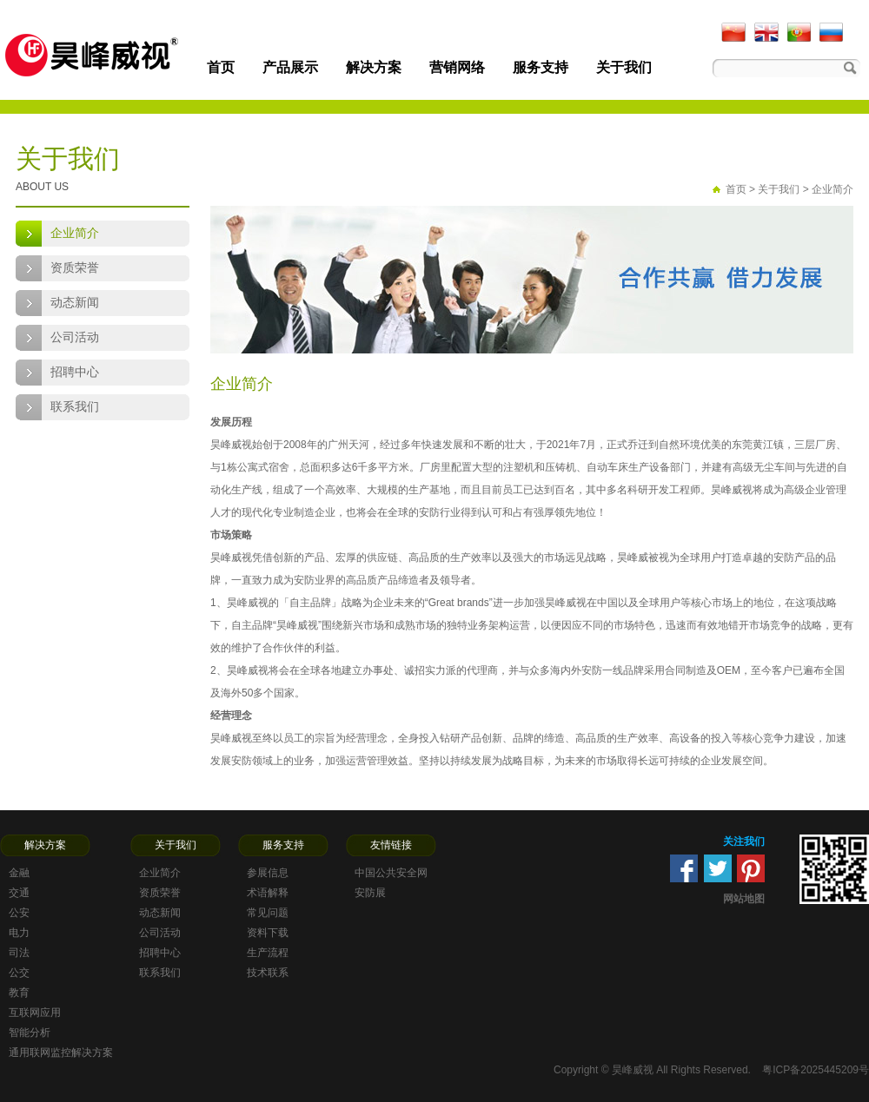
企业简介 (74, 233)
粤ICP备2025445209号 (815, 1070)
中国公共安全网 (391, 873)
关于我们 (624, 67)
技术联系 (268, 973)
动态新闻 (74, 302)
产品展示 (290, 67)
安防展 (370, 893)
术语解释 (268, 893)
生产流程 (268, 953)
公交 (19, 973)
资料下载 (268, 933)
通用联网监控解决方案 (61, 1052)
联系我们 (74, 406)
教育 (19, 993)
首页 (221, 67)
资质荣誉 (74, 267)
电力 (19, 933)
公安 (19, 913)
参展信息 (268, 873)
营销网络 (457, 67)
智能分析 (29, 1032)
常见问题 (268, 913)
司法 (19, 953)
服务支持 (540, 67)
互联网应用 (35, 1012)
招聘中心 (74, 372)
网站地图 (744, 899)
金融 (19, 873)
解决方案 (373, 67)
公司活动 (74, 337)
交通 (19, 893)
